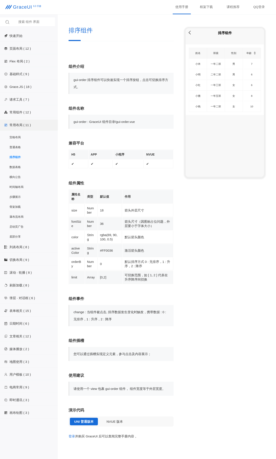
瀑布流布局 (16, 216)
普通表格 (15, 147)
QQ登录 (259, 7)
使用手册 (181, 7)
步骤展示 (15, 197)
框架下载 (206, 7)
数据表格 (15, 167)
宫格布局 (15, 137)
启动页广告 (16, 226)
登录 (72, 436)
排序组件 (15, 157)
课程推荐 (233, 7)
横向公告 (15, 177)
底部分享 (15, 236)
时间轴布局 (16, 187)
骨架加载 (15, 206)
